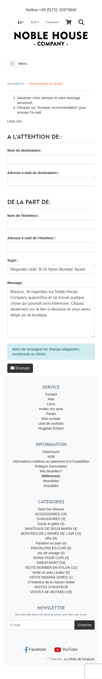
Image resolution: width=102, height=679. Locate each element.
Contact (51, 394)
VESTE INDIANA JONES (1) (50, 577)
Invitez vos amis (51, 409)
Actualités (51, 486)
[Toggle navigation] (12, 63)
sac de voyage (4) (50, 553)
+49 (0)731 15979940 (57, 10)
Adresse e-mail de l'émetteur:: (31, 238)
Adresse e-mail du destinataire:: (33, 173)
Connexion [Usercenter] (52, 22)
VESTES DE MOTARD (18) (51, 592)
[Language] (21, 22)
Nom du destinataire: (24, 150)
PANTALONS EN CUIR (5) (51, 548)
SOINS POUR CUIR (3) (51, 558)
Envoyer (20, 368)
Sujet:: (12, 260)
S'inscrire (85, 625)
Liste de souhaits (51, 423)
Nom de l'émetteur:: (23, 216)
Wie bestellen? (51, 471)
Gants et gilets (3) (51, 524)
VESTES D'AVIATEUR (51, 587)
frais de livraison (82, 659)
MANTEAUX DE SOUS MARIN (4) (51, 529)
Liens (51, 404)
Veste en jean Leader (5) (51, 572)
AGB (51, 457)
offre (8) (51, 538)
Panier (51, 414)
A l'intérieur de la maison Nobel (51, 582)
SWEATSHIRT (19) (50, 563)
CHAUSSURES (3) (51, 519)
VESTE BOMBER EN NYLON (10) (51, 567)
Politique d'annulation (51, 466)
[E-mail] (41, 625)
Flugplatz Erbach (51, 428)
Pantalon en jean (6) (51, 543)
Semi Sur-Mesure (51, 509)
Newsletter (51, 481)
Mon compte (50, 419)
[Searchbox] (81, 22)
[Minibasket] (68, 22)
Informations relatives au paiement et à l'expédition (51, 461)
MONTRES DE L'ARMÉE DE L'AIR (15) (51, 533)
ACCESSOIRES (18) (51, 514)
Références (51, 476)
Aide (51, 399)
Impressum (50, 452)
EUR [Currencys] (35, 22)
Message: (15, 283)
